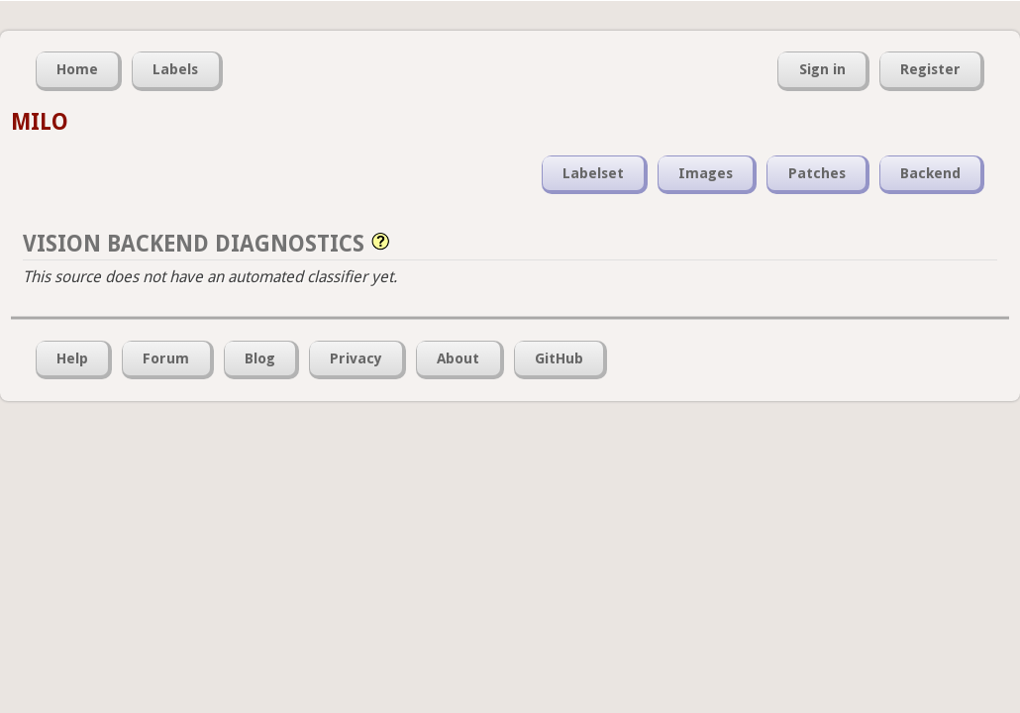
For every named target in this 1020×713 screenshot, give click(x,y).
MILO (39, 122)
